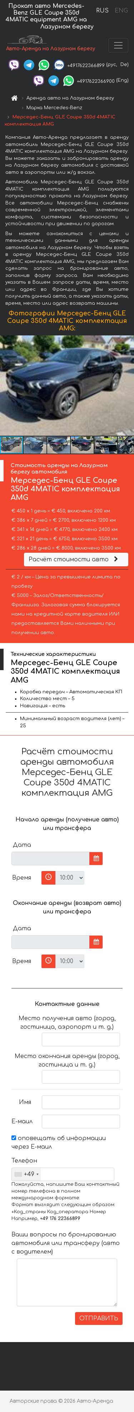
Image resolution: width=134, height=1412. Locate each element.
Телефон (23, 1161)
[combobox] (26, 1174)
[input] (50, 858)
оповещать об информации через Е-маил (58, 1142)
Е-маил (22, 1121)
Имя (25, 1102)
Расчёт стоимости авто (74, 559)
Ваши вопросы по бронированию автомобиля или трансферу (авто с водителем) (65, 1243)
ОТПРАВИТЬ (98, 1318)
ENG (121, 10)
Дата (22, 845)
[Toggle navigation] (118, 45)
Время (21, 878)
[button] (127, 385)
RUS (102, 10)
